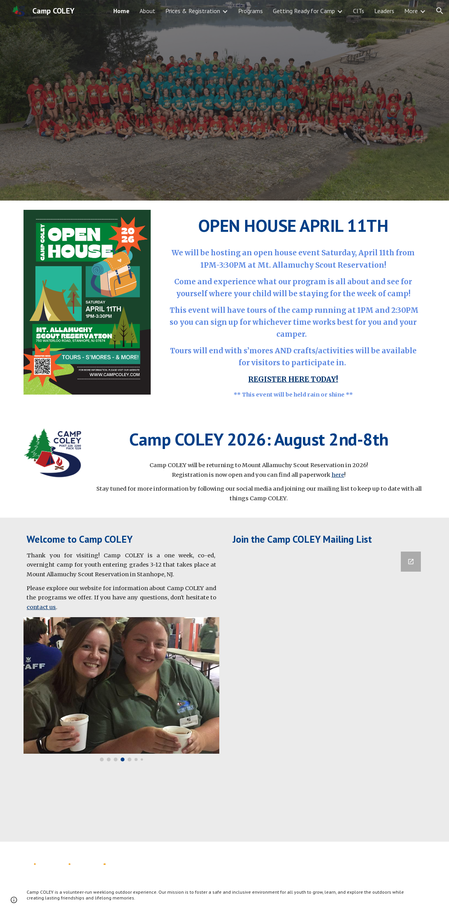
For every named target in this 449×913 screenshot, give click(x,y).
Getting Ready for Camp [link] (304, 11)
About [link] (147, 11)
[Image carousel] (121, 689)
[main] (293, 225)
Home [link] (121, 11)
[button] (440, 11)
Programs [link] (250, 11)
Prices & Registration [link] (192, 11)
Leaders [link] (384, 11)
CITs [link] (358, 11)
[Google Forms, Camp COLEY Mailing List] (327, 692)
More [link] (411, 11)
